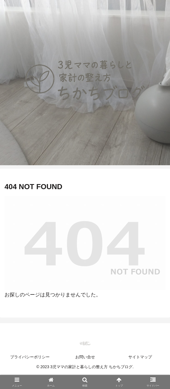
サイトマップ (140, 357)
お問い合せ (85, 357)
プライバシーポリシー (30, 357)
